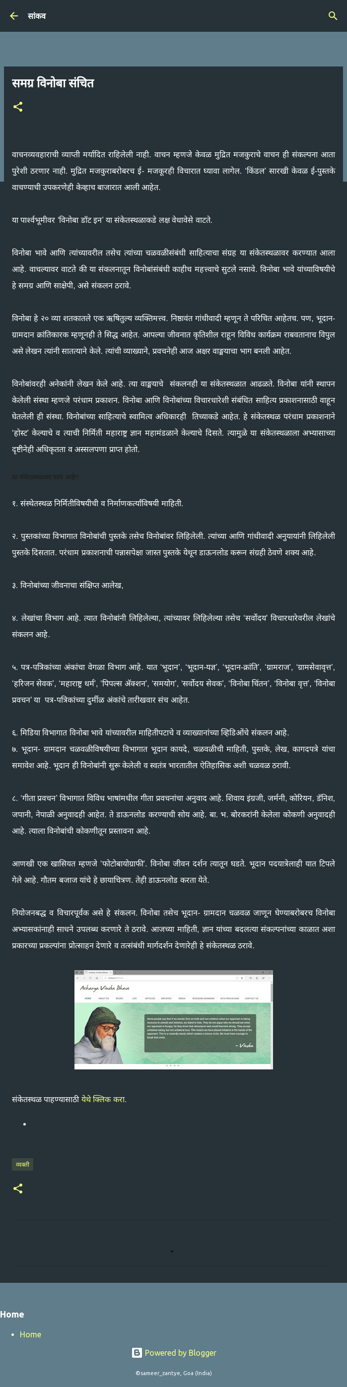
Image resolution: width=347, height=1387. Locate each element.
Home (30, 1334)
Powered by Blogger (173, 1352)
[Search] (333, 16)
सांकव (37, 16)
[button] (18, 107)
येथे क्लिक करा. (104, 1099)
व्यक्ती (22, 1164)
